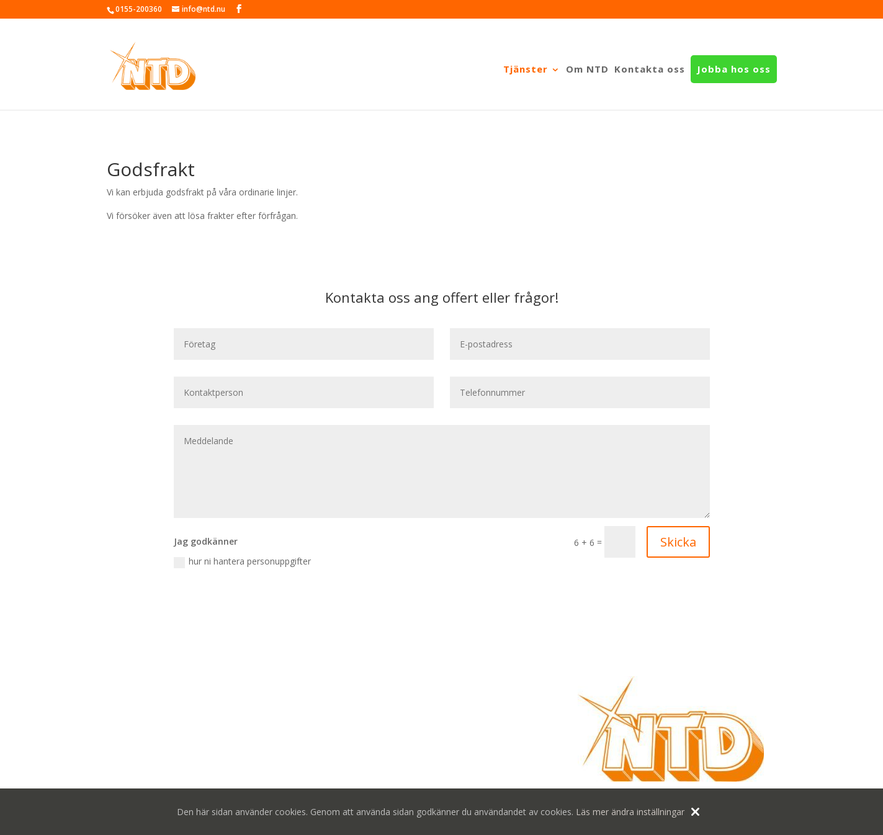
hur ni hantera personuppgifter (242, 561)
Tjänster (525, 70)
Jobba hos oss (734, 70)
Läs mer (592, 812)
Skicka (678, 542)
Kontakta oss (649, 70)
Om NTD (587, 70)
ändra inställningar (647, 812)
